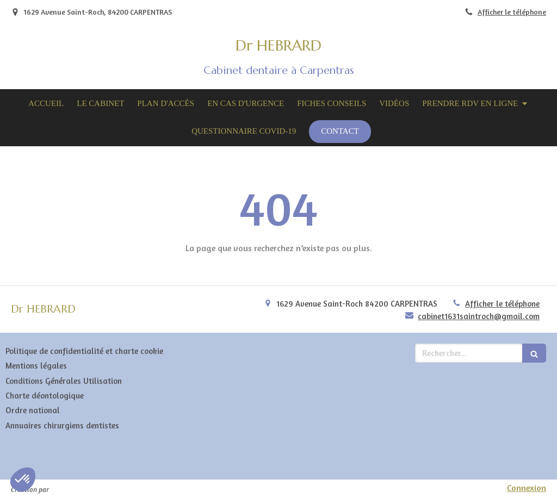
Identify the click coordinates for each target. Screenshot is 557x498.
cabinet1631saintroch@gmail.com (479, 316)
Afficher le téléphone (512, 12)
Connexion (526, 487)
